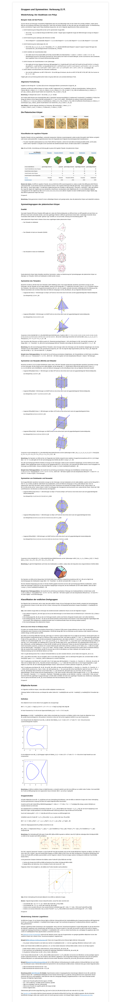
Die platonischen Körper (35, 153)
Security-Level (27, 993)
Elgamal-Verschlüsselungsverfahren (36, 962)
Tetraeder (49, 152)
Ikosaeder (93, 152)
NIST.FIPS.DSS (36, 973)
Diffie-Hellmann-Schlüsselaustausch (36, 940)
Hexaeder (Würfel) (58, 152)
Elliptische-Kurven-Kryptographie (31, 934)
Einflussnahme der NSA (86, 995)
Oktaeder (72, 152)
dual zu (26, 177)
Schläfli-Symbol (28, 180)
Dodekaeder (82, 152)
